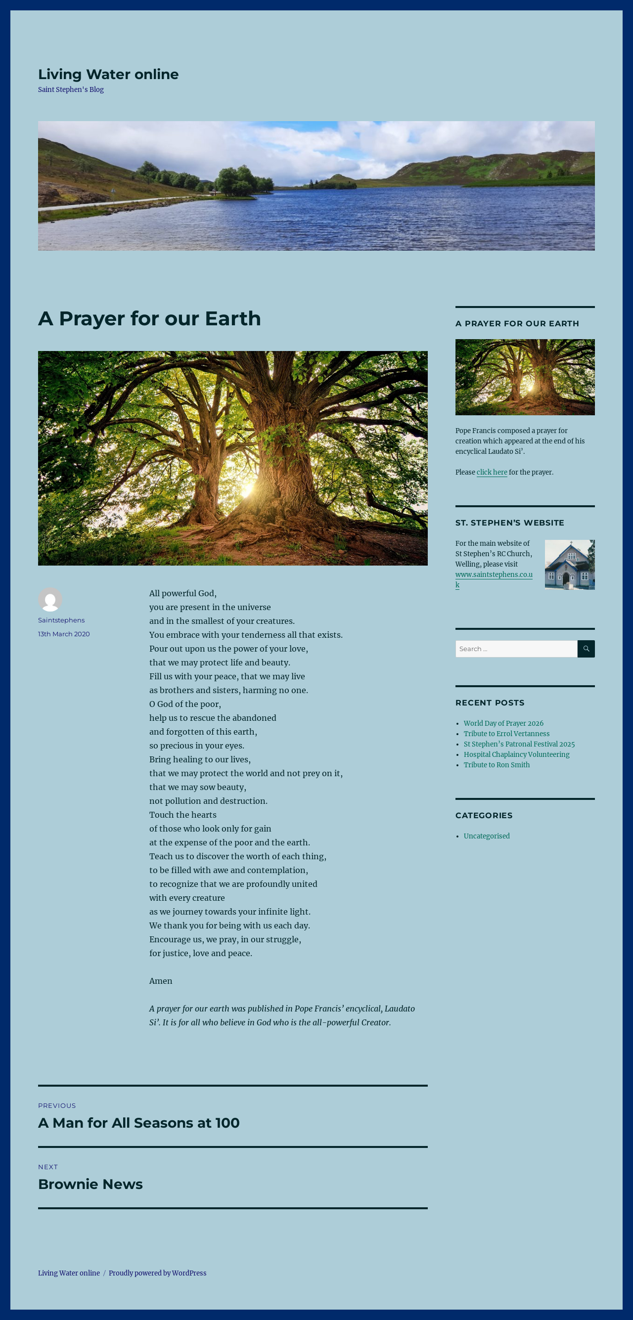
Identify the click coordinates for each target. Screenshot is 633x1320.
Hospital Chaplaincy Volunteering (517, 754)
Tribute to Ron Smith (497, 765)
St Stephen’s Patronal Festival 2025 (519, 744)
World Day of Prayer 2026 (504, 723)
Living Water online (108, 74)
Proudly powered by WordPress (158, 1273)
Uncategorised (487, 836)
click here (492, 472)
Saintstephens (61, 620)
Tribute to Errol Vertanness (507, 734)
